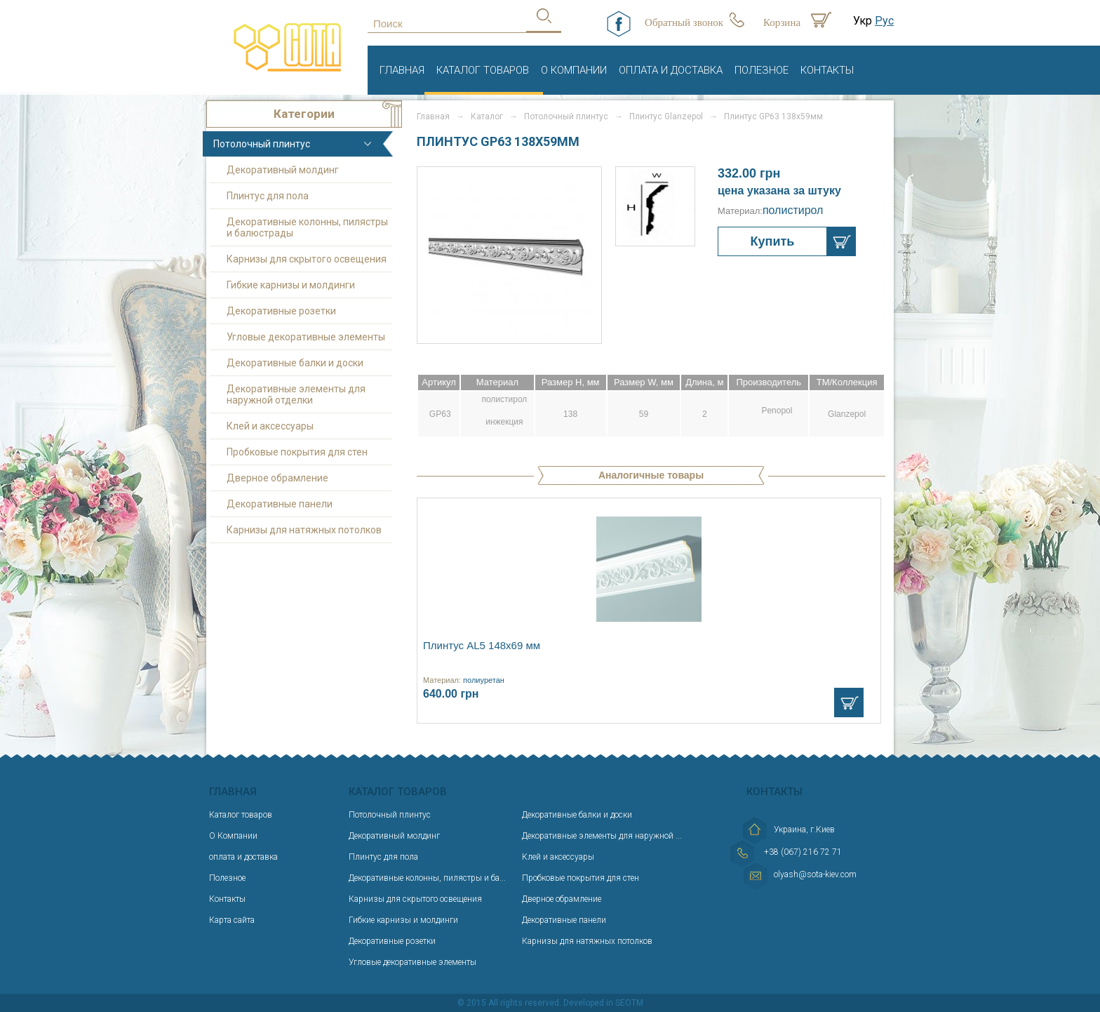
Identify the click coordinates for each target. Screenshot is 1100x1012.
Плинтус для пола (268, 195)
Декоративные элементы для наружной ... (602, 836)
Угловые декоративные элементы (306, 336)
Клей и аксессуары (270, 426)
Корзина (781, 22)
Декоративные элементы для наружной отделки (296, 394)
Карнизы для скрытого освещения (307, 259)
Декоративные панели (280, 504)
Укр (862, 20)
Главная (402, 70)
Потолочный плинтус (261, 143)
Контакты (827, 70)
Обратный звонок (684, 22)
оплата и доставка (671, 70)
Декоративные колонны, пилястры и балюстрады (307, 227)
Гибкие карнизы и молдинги (291, 285)
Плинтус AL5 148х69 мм (481, 645)
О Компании (574, 70)
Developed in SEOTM (603, 1003)
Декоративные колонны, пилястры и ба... (427, 878)
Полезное (762, 70)
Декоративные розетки (281, 311)
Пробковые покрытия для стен (297, 452)
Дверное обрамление (277, 478)
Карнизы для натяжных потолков (304, 529)
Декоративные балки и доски (295, 362)
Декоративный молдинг (283, 169)
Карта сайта (232, 920)
